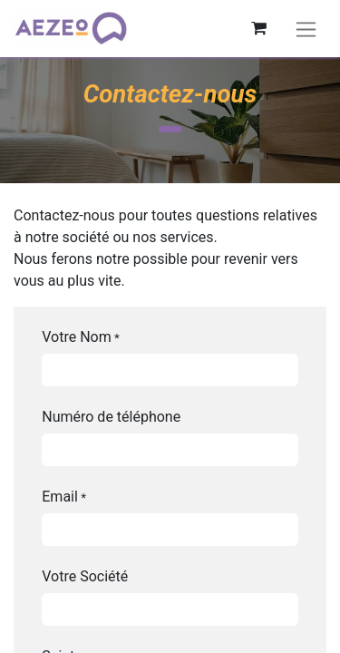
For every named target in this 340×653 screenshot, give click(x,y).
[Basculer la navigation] (306, 28)
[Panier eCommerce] (258, 28)
